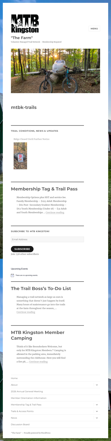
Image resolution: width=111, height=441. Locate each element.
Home (14, 378)
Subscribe (22, 249)
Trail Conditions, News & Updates (34, 131)
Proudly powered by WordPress (37, 433)
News (14, 418)
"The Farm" (22, 37)
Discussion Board (20, 424)
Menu (94, 28)
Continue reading (55, 212)
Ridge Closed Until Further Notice (31, 139)
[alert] (47, 275)
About (14, 385)
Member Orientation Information (28, 398)
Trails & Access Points (22, 411)
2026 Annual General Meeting (27, 391)
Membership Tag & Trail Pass (26, 404)
